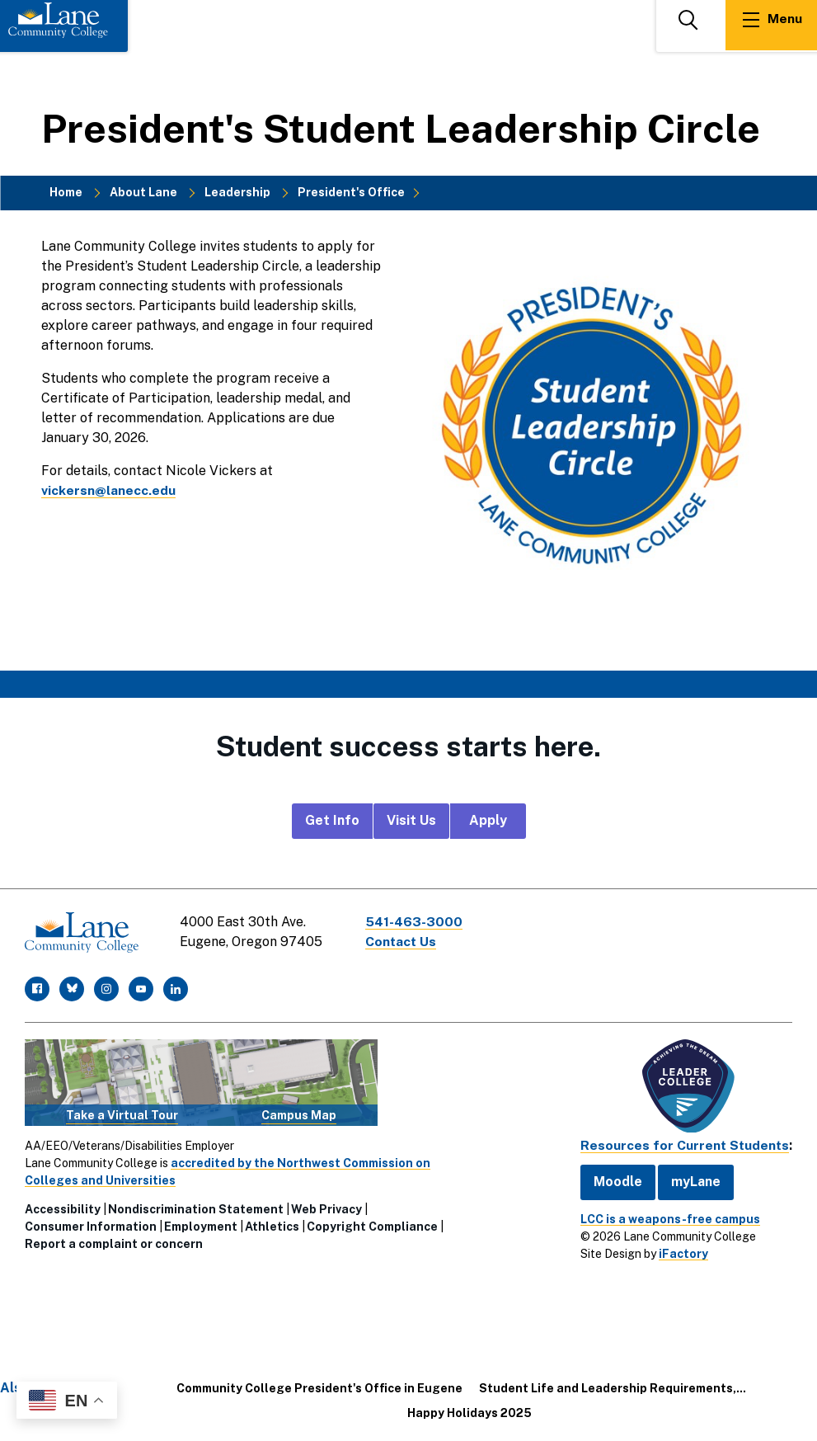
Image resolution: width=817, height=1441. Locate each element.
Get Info (332, 820)
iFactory (681, 1252)
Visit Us (411, 820)
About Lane (143, 192)
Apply (488, 820)
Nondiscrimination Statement (196, 1208)
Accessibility (63, 1208)
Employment (200, 1225)
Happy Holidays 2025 (469, 1411)
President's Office (351, 192)
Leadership (237, 192)
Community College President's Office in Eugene (319, 1386)
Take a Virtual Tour (122, 1113)
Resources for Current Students (683, 1144)
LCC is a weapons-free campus (668, 1217)
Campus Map (298, 1113)
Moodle (615, 1180)
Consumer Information (91, 1225)
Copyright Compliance (372, 1225)
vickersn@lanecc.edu (108, 490)
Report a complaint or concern (114, 1243)
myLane (693, 1180)
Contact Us (403, 941)
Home (65, 192)
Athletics (272, 1225)
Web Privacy (326, 1208)
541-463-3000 (415, 922)
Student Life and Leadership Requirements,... (612, 1386)
